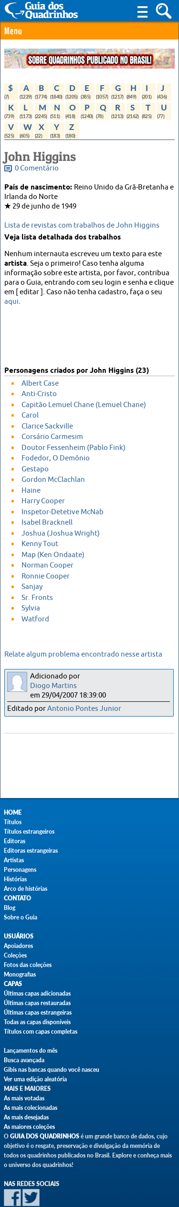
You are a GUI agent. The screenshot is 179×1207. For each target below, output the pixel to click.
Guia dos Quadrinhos (44, 1136)
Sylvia (30, 608)
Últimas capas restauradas (37, 1003)
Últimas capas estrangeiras (38, 1012)
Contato (17, 898)
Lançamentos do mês (30, 1050)
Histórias (15, 879)
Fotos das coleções (28, 964)
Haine (31, 490)
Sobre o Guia (20, 917)
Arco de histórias (25, 888)
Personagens (20, 869)
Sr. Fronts (37, 597)
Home (12, 812)
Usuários (18, 936)
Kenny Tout (39, 544)
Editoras (14, 841)
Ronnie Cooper (45, 576)
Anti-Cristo (39, 394)
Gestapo (35, 469)
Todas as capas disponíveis (37, 1022)
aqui (11, 301)
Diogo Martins (53, 685)
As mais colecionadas (30, 1107)
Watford (35, 619)
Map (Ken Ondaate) (52, 554)
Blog (9, 907)
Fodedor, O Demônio (55, 458)
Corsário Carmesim (52, 436)
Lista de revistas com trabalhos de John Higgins (81, 225)
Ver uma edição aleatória (35, 1079)
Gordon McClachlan (53, 479)
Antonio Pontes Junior (84, 708)
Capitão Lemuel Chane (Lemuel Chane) (83, 404)
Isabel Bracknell (47, 522)
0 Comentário (37, 168)
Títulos (12, 822)
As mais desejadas (26, 1117)
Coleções (15, 955)
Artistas (14, 860)
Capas (13, 984)
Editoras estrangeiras (31, 850)
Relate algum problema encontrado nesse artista (83, 654)
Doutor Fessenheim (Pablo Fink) (73, 447)
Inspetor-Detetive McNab (62, 512)
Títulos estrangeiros (29, 831)
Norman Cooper (47, 565)
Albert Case (40, 383)
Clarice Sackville (47, 426)
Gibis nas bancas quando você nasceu (51, 1069)
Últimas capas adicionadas (37, 993)
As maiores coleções (29, 1126)
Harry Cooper (43, 501)
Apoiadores (18, 945)
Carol (30, 415)
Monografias (20, 974)
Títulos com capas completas (40, 1031)
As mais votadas (24, 1098)
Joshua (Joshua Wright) (60, 533)
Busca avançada (24, 1060)
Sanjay (31, 586)
